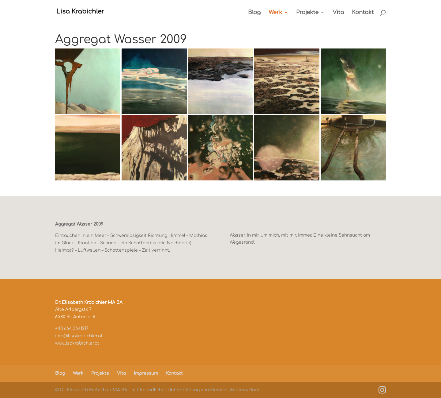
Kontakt (363, 12)
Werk (275, 12)
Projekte (307, 12)
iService (219, 390)
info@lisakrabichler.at (79, 336)
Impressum (146, 373)
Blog (254, 12)
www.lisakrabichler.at (77, 343)
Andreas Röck (245, 390)
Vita (338, 12)
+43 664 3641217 (72, 328)
